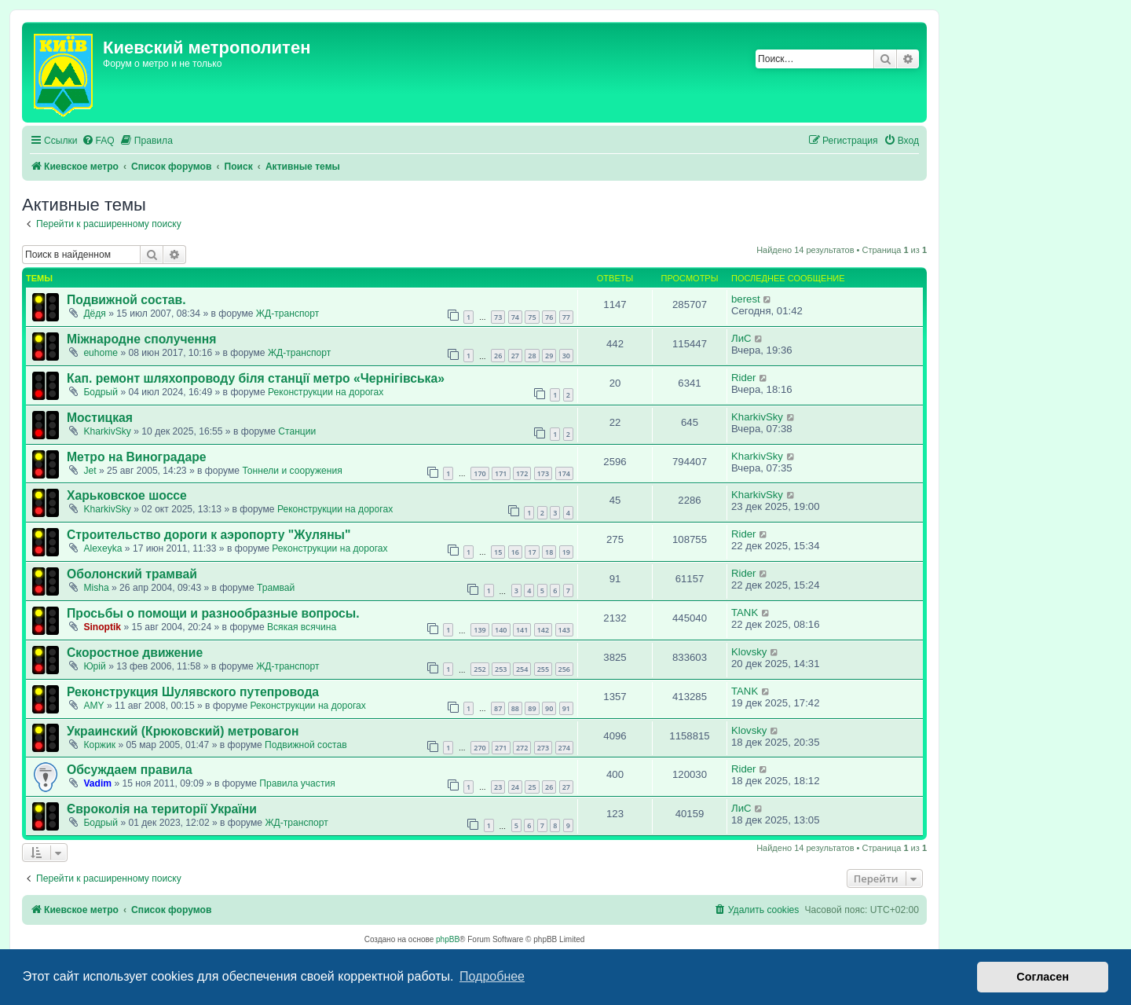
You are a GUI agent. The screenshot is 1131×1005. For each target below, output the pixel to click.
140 (501, 630)
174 (564, 473)
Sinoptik (102, 627)
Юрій (94, 666)
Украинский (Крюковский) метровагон (182, 731)
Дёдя (94, 313)
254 (522, 669)
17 (532, 552)
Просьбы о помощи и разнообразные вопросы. (213, 613)
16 (515, 552)
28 (532, 355)
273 (543, 748)
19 (566, 552)
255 (543, 669)
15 (498, 552)
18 (549, 552)
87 (498, 708)
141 (522, 630)
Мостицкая (100, 417)
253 (501, 669)
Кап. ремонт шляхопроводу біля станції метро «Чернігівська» (256, 378)
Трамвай (276, 587)
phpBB (447, 939)
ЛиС (741, 338)
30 (566, 355)
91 (566, 708)
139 (479, 630)
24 (515, 787)
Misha (95, 587)
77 (566, 317)
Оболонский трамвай (132, 574)
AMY (93, 705)
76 (549, 317)
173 (543, 473)
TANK (744, 612)
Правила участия (297, 783)
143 (564, 630)
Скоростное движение (135, 652)
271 (501, 748)
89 (532, 708)
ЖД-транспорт (287, 313)
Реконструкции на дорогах (325, 392)
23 (498, 787)
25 (532, 787)
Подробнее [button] (492, 976)
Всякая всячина (301, 627)
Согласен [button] (1042, 976)
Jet (89, 470)
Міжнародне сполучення (141, 339)
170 (479, 473)
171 (501, 473)
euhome (100, 352)
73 (498, 317)
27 (515, 355)
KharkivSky (107, 431)
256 (564, 669)
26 (498, 355)
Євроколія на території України (162, 809)
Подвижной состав (306, 744)
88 (515, 708)
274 (564, 748)
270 (479, 748)
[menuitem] (98, 141)
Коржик (99, 744)
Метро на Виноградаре (137, 457)
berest (745, 299)
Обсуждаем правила (129, 769)
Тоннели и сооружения (292, 470)
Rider (743, 377)
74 (515, 317)
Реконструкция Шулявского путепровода (193, 692)
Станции (297, 431)
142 (543, 630)
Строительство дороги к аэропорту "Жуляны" (209, 534)
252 (479, 669)
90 (549, 708)
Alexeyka (102, 548)
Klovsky (749, 652)
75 (532, 317)
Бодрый (100, 392)
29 (549, 355)
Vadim (97, 783)
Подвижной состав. (126, 299)
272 (522, 748)
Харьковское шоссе (127, 495)
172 (522, 473)
